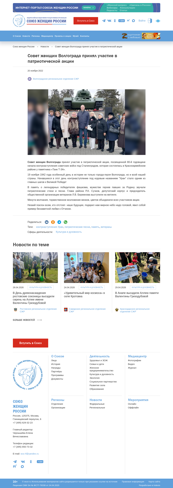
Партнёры (56, 371)
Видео (131, 364)
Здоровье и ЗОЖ (99, 360)
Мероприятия (138, 400)
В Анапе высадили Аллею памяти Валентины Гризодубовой (137, 294)
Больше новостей (27, 320)
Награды (56, 367)
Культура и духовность (69, 232)
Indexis (157, 485)
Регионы (36, 36)
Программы (57, 375)
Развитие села (97, 385)
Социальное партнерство (103, 381)
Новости (26, 36)
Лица (54, 360)
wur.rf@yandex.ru (30, 453)
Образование (97, 389)
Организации (58, 407)
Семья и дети (97, 364)
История (55, 364)
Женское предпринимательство (101, 369)
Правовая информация (133, 481)
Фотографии (134, 360)
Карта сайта (154, 481)
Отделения (57, 404)
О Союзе (17, 36)
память (95, 227)
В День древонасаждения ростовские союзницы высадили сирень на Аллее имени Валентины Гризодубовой (33, 297)
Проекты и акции (63, 36)
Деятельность (100, 356)
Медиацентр (47, 36)
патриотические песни (77, 227)
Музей (76, 36)
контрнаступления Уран (49, 227)
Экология (95, 378)
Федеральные (97, 404)
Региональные (97, 407)
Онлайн (132, 404)
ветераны (106, 227)
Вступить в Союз (85, 20)
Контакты (84, 36)
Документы (57, 378)
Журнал (132, 367)
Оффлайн (133, 407)
